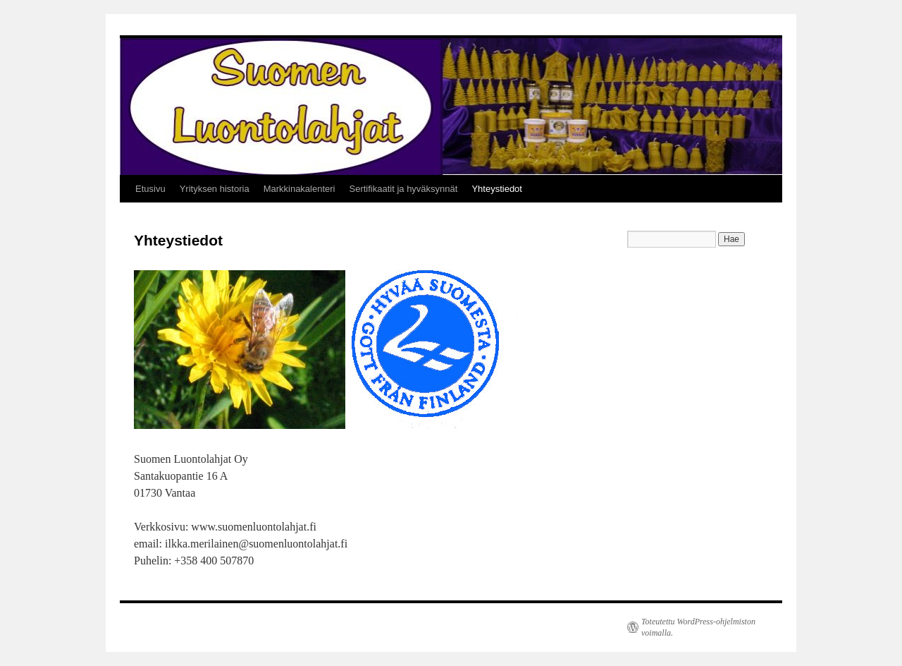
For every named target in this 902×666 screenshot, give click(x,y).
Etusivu (150, 188)
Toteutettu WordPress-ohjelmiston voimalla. (698, 627)
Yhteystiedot (496, 188)
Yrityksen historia (214, 188)
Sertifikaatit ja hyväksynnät (404, 188)
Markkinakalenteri (299, 188)
